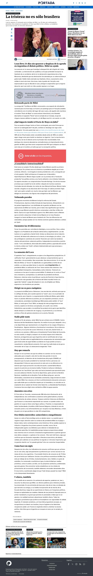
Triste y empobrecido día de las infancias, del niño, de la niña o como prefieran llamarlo (14, 534)
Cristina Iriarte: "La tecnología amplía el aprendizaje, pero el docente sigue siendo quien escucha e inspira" (77, 54)
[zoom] (40, 42)
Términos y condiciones (11, 573)
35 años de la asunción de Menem (22, 521)
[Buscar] (7, 3)
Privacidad (21, 573)
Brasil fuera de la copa (30, 519)
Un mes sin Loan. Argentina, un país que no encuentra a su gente (56, 533)
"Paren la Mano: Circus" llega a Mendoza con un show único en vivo (76, 33)
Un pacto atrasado (42, 519)
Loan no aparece (17, 519)
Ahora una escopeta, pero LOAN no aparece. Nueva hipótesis (34, 533)
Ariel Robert (19, 59)
